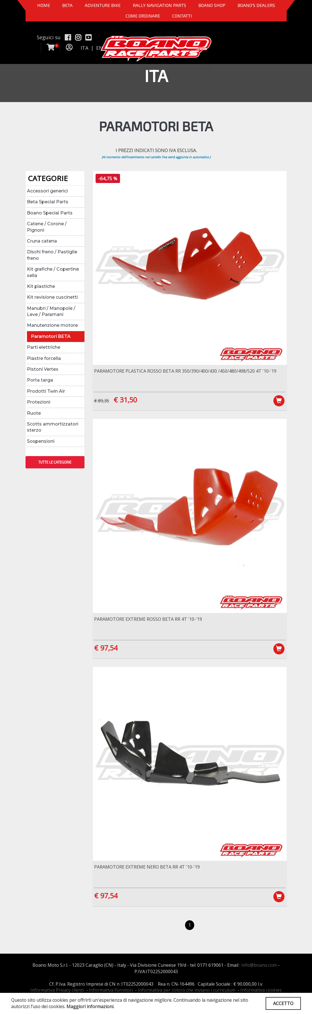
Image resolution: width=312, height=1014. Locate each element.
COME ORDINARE (143, 15)
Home (43, 5)
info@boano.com (259, 965)
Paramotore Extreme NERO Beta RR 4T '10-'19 (147, 867)
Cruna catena (42, 241)
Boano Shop (211, 5)
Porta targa (40, 380)
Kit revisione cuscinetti (52, 297)
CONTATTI (182, 15)
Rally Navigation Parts (159, 5)
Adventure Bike (103, 5)
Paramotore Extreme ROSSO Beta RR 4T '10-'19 (148, 619)
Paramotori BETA (51, 336)
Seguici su (49, 37)
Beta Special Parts (47, 201)
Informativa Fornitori (111, 990)
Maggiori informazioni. (90, 1006)
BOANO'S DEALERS (256, 5)
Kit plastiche (41, 286)
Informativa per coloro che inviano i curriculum (186, 990)
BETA (67, 5)
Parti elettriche (43, 347)
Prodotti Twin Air (46, 391)
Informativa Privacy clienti (57, 990)
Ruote (34, 413)
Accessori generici (47, 191)
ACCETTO (283, 1003)
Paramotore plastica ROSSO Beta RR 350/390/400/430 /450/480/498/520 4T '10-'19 (185, 371)
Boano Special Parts (50, 213)
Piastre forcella (44, 358)
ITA (84, 47)
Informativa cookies (261, 990)
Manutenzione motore (52, 325)
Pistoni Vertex (42, 369)
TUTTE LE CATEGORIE (54, 462)
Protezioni (38, 402)
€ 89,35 (101, 401)
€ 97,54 (106, 647)
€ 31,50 (125, 399)
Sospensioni (40, 441)
